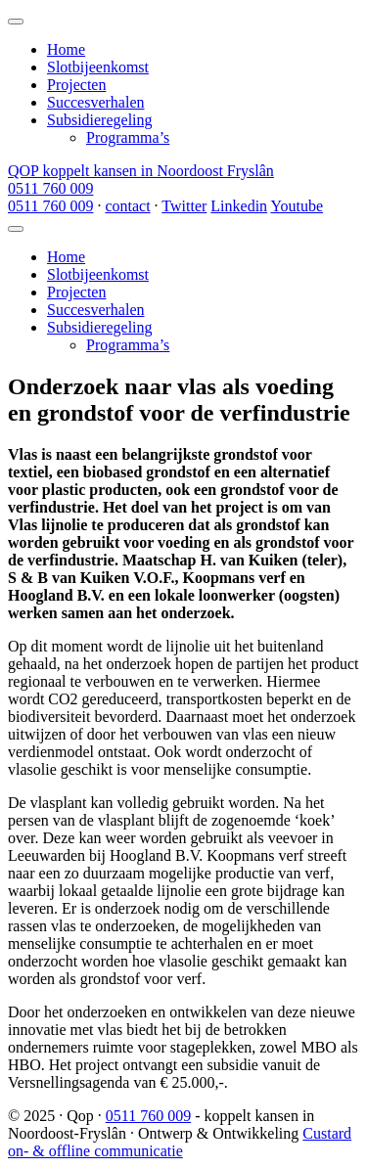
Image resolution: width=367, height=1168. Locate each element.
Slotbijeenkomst (98, 67)
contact (127, 206)
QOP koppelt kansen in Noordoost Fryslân (141, 170)
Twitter (183, 206)
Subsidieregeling (100, 120)
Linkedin (238, 206)
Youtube (296, 206)
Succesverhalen (96, 102)
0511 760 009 (50, 188)
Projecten (76, 84)
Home (66, 49)
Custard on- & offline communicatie (179, 1142)
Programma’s (127, 137)
